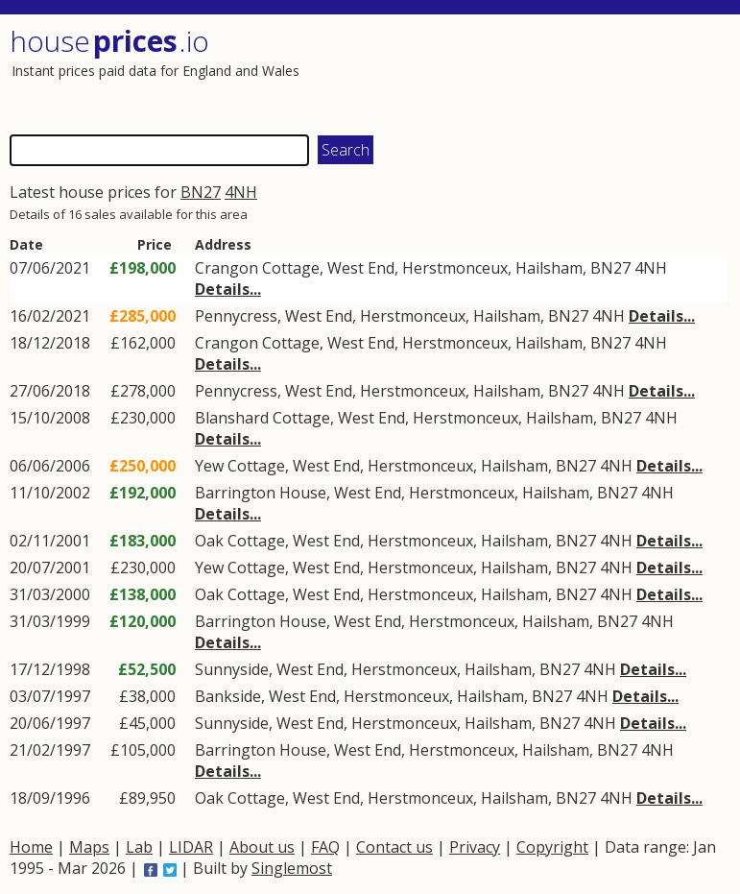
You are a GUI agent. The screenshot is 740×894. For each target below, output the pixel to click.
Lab (139, 847)
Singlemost (291, 868)
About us (262, 847)
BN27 (200, 192)
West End (360, 267)
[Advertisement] (548, 72)
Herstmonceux (455, 267)
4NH (241, 192)
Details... (228, 289)
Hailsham (549, 267)
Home (31, 847)
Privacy (474, 847)
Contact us (394, 847)
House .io (109, 40)
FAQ (325, 847)
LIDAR (191, 847)
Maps (89, 847)
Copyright (552, 847)
